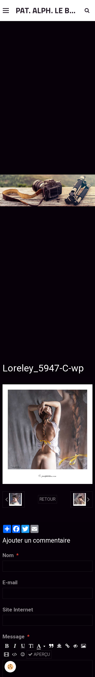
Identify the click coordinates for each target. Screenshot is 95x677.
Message (14, 637)
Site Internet (18, 610)
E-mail (10, 582)
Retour (47, 499)
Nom (8, 555)
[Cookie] (10, 666)
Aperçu (39, 654)
